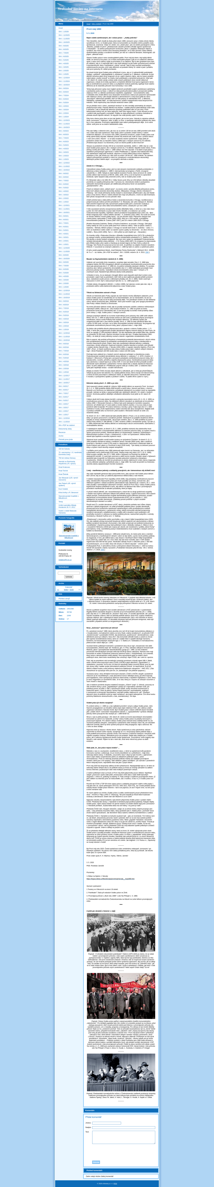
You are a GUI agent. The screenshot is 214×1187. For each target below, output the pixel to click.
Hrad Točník (63, 471)
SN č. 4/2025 (64, 63)
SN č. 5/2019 (64, 315)
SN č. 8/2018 (64, 347)
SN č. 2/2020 (64, 283)
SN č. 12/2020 (64, 248)
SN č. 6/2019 (64, 312)
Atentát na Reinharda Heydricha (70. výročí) (67, 463)
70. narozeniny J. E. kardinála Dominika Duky (70, 453)
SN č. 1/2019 (64, 329)
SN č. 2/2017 (64, 411)
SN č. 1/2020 (64, 287)
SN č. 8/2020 (64, 255)
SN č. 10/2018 (64, 340)
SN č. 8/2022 (64, 177)
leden (66, 590)
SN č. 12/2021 (64, 205)
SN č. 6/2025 (64, 56)
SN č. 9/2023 (64, 131)
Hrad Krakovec (64, 467)
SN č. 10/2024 (64, 85)
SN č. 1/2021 (64, 244)
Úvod (88, 24)
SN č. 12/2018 (64, 333)
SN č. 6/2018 (64, 354)
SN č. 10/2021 (64, 212)
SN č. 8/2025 (64, 49)
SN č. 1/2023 (64, 159)
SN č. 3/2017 (64, 407)
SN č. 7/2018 (64, 351)
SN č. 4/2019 (64, 319)
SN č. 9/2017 (64, 386)
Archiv (61, 436)
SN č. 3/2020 (64, 280)
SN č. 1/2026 (64, 32)
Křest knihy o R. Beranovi (68, 492)
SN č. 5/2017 (64, 400)
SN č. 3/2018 (64, 365)
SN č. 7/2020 (64, 266)
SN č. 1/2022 (64, 202)
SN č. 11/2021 (64, 209)
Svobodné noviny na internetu (80, 9)
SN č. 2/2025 (64, 71)
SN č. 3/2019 (64, 322)
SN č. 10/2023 (64, 127)
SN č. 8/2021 (64, 220)
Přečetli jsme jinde (66, 439)
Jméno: (88, 1123)
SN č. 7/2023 (64, 138)
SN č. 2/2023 (64, 156)
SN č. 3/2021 (64, 237)
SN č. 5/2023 (64, 145)
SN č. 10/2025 (64, 42)
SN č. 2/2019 (64, 326)
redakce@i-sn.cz (65, 560)
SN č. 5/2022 (64, 188)
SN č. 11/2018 (64, 337)
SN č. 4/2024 (64, 106)
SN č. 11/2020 (64, 251)
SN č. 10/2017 (64, 383)
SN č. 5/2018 (64, 358)
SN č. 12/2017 (64, 376)
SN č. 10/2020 (64, 259)
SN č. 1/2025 (64, 74)
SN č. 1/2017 (64, 415)
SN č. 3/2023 (64, 152)
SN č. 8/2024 (64, 92)
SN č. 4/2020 (64, 276)
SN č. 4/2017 (64, 404)
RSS (115, 1183)
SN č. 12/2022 (64, 163)
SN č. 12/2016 (64, 418)
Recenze (62, 432)
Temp (61, 502)
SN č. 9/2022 (64, 173)
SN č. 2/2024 (64, 113)
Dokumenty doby (65, 429)
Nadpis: (88, 1127)
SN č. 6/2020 (64, 269)
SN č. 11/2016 (64, 422)
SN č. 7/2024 (64, 95)
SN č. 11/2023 (64, 124)
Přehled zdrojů (64, 599)
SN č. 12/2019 (64, 290)
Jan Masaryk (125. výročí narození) (68, 479)
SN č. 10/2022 (64, 170)
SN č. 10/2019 (64, 298)
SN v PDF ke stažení (67, 425)
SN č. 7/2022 (64, 181)
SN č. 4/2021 (64, 234)
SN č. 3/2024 (64, 110)
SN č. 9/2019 (64, 301)
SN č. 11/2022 (64, 166)
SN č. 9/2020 (64, 262)
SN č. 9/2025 (64, 46)
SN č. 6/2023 (64, 141)
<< (58, 590)
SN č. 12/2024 (64, 78)
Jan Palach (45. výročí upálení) (67, 484)
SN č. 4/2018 (64, 361)
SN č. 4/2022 (64, 191)
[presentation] (121, 1151)
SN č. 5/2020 (96, 24)
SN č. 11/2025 (64, 39)
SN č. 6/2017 (64, 397)
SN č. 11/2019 (64, 294)
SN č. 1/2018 (64, 372)
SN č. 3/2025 (64, 67)
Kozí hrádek (63, 489)
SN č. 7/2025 (64, 53)
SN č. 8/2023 (64, 134)
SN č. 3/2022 (64, 195)
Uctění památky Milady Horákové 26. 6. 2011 (67, 506)
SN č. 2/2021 (64, 241)
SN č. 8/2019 (64, 305)
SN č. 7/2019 (64, 308)
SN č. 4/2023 (64, 149)
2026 (72, 590)
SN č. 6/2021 (64, 227)
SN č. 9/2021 (64, 216)
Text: (87, 1132)
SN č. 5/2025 (64, 60)
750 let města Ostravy (67, 458)
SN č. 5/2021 (64, 230)
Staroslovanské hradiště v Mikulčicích (69, 497)
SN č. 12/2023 (64, 120)
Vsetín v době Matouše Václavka (67, 512)
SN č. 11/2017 (64, 379)
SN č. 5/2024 (64, 102)
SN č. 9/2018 (64, 344)
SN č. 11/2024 (64, 81)
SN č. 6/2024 (64, 99)
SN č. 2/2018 (64, 368)
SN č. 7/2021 (64, 223)
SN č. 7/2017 (64, 393)
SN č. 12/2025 (64, 35)
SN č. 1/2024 (64, 117)
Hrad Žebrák (63, 474)
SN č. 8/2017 (64, 390)
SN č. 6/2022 (64, 184)
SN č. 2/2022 (64, 198)
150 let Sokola (64, 449)
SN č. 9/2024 (64, 88)
